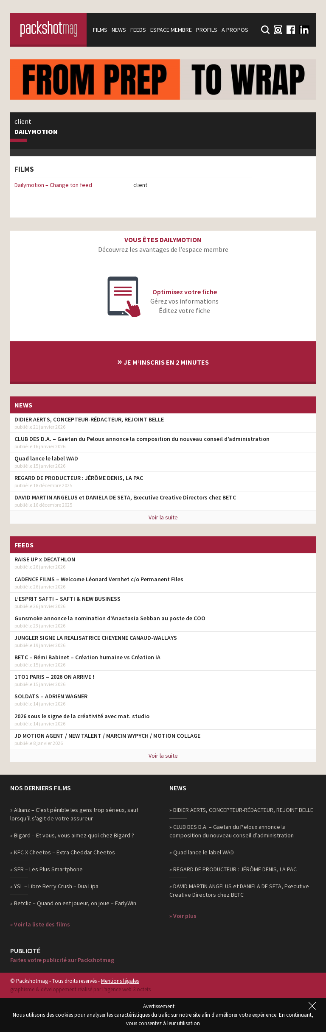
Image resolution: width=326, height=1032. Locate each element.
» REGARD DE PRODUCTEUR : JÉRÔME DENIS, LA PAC (233, 869)
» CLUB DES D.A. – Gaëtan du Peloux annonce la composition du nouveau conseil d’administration (231, 831)
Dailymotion (36, 132)
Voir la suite (163, 517)
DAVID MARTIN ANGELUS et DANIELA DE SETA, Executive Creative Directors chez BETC (125, 497)
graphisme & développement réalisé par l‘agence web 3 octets (80, 989)
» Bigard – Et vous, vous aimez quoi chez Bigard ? (72, 835)
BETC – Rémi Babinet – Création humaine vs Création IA (87, 657)
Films (100, 29)
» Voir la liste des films (40, 924)
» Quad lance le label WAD (201, 852)
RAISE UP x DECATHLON (44, 559)
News (119, 29)
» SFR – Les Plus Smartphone (46, 869)
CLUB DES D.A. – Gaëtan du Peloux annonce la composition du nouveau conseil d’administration (142, 439)
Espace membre (171, 29)
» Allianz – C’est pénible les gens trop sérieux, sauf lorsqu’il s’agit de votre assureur (74, 814)
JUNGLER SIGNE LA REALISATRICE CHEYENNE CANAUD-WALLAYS (95, 638)
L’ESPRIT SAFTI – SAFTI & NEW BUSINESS (67, 598)
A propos (235, 29)
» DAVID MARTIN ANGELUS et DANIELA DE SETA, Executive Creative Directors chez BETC (239, 890)
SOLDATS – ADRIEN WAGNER (50, 696)
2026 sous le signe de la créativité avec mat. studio (81, 716)
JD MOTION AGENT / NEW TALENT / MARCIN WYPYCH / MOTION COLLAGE (107, 735)
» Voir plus (183, 916)
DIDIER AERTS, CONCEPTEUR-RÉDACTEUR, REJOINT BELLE (89, 419)
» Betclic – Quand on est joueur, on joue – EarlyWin (73, 903)
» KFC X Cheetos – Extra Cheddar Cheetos (62, 852)
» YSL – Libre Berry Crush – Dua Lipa (54, 886)
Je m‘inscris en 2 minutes (163, 361)
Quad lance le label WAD (46, 458)
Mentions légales (120, 981)
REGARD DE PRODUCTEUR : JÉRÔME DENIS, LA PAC (78, 478)
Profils (206, 29)
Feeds (138, 29)
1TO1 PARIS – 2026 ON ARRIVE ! (54, 677)
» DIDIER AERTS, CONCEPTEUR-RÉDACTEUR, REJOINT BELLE (241, 810)
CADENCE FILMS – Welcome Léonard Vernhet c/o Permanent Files (98, 579)
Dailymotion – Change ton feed (53, 185)
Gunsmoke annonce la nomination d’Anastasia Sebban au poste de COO (109, 618)
